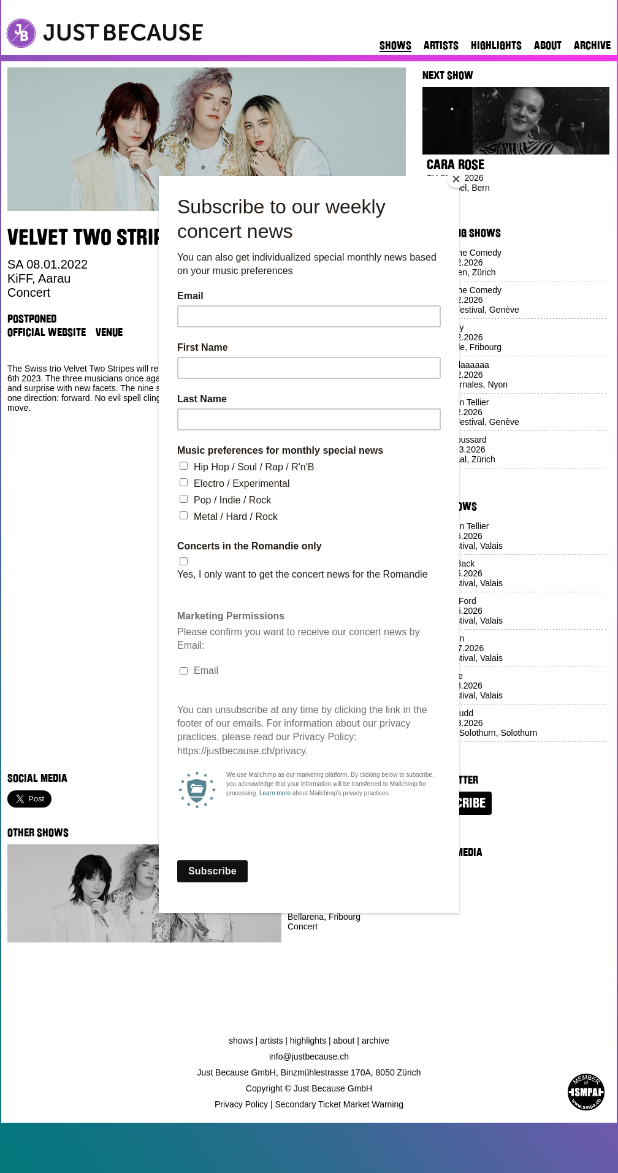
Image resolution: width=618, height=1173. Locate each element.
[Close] (456, 179)
